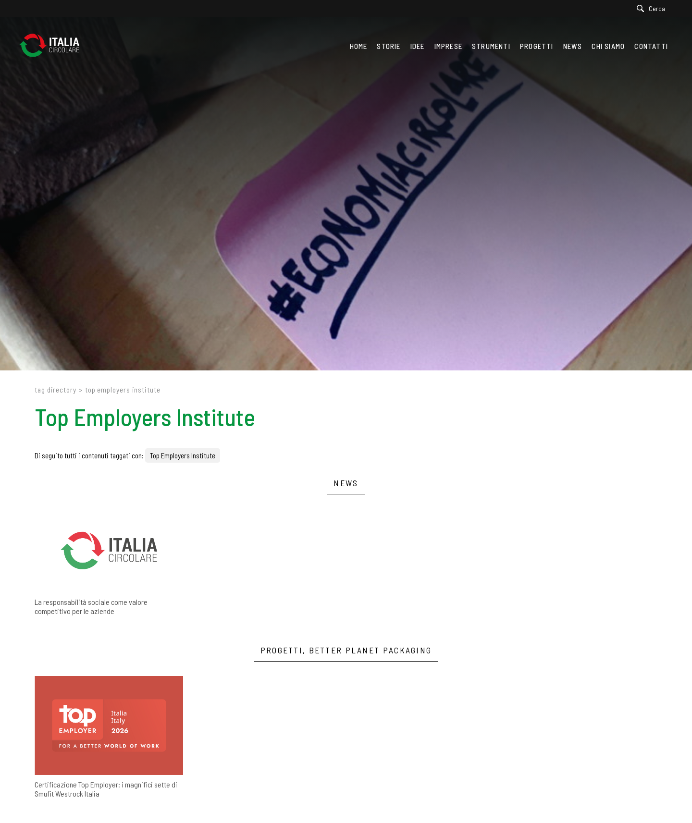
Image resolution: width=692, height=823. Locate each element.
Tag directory (55, 389)
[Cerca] (653, 8)
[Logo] (54, 46)
